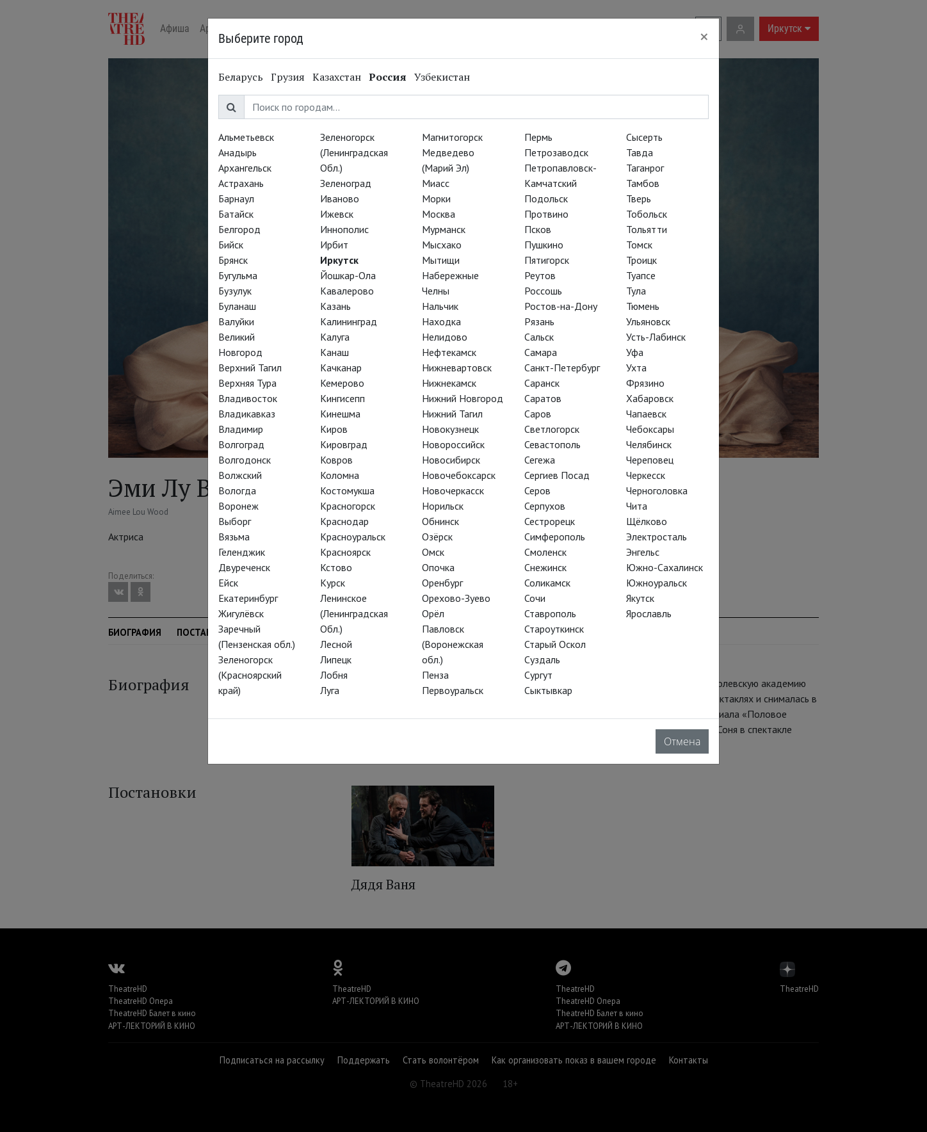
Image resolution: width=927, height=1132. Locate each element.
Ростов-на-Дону (560, 306)
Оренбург (442, 582)
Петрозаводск (556, 152)
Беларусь (240, 77)
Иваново (339, 198)
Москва (438, 213)
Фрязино (645, 382)
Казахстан (336, 77)
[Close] (704, 36)
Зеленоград (345, 183)
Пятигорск (546, 260)
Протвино (546, 213)
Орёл (433, 613)
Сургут (538, 674)
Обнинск (440, 521)
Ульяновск (648, 321)
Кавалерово (347, 290)
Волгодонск (244, 459)
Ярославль (649, 613)
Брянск (233, 260)
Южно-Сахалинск (664, 567)
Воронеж (238, 505)
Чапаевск (646, 413)
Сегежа (539, 459)
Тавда (639, 152)
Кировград (343, 444)
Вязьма (234, 536)
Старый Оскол (555, 644)
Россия (388, 77)
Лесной (336, 644)
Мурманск (443, 229)
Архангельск (244, 167)
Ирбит (334, 244)
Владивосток (247, 398)
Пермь (538, 137)
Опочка (438, 567)
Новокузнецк (450, 429)
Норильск (443, 505)
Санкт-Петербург (562, 367)
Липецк (335, 659)
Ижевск (336, 213)
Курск (332, 582)
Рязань (539, 321)
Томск (639, 244)
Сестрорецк (549, 521)
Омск (433, 552)
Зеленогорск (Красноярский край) (250, 675)
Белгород (239, 229)
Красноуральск (352, 536)
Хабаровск (649, 398)
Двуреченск (244, 567)
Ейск (228, 582)
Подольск (546, 198)
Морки (436, 198)
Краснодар (344, 521)
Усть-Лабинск (656, 336)
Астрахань (241, 183)
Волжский (240, 475)
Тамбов (642, 183)
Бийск (230, 244)
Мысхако (442, 244)
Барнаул (236, 198)
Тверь (638, 198)
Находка (441, 321)
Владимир (240, 429)
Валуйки (236, 321)
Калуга (335, 336)
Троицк (641, 260)
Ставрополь (550, 613)
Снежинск (545, 567)
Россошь (543, 290)
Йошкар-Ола (348, 275)
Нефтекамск (449, 352)
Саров (537, 413)
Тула (636, 290)
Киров (334, 429)
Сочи (534, 598)
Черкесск (645, 475)
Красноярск (345, 552)
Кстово (336, 567)
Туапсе (641, 275)
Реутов (540, 275)
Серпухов (544, 505)
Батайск (236, 213)
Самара (540, 352)
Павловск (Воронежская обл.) (452, 644)
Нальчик (440, 306)
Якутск (640, 598)
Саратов (542, 398)
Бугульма (237, 275)
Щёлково (646, 521)
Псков (537, 229)
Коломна (339, 475)
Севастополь (552, 444)
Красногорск (347, 505)
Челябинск (649, 444)
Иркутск (339, 260)
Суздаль (542, 659)
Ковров (336, 459)
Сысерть (644, 137)
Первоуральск (452, 690)
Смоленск (545, 552)
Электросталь (656, 536)
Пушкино (543, 244)
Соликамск (547, 582)
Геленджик (241, 552)
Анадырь (237, 152)
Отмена (682, 741)
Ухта (636, 367)
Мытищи (441, 260)
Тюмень (642, 306)
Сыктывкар (548, 690)
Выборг (234, 521)
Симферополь (554, 536)
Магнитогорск (452, 137)
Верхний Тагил (250, 367)
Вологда (237, 490)
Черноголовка (657, 490)
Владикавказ (246, 413)
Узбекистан (442, 77)
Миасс (435, 183)
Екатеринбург (248, 598)
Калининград (348, 321)
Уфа (634, 352)
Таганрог (645, 167)
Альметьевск (246, 137)
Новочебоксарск (459, 475)
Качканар (341, 367)
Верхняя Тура (247, 382)
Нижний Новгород (462, 398)
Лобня (334, 674)
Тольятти (646, 229)
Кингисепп (342, 398)
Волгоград (241, 444)
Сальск (539, 336)
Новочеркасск (453, 490)
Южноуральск (656, 582)
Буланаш (237, 306)
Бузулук (235, 290)
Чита (636, 505)
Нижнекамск (449, 382)
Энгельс (642, 552)
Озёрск (437, 536)
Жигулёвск (241, 613)
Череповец (649, 459)
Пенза (435, 674)
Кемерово (342, 382)
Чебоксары (650, 429)
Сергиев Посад (557, 475)
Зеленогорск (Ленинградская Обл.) (354, 152)
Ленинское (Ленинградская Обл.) (354, 613)
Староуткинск (554, 628)
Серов (537, 490)
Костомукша (347, 490)
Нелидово (444, 336)
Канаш (334, 352)
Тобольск (646, 213)
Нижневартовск (457, 367)
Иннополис (344, 229)
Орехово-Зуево (456, 598)
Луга (329, 690)
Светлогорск (551, 429)
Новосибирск (451, 459)
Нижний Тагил (452, 413)
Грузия (288, 77)
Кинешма (340, 413)
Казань (335, 306)
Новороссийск (453, 444)
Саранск (542, 382)
